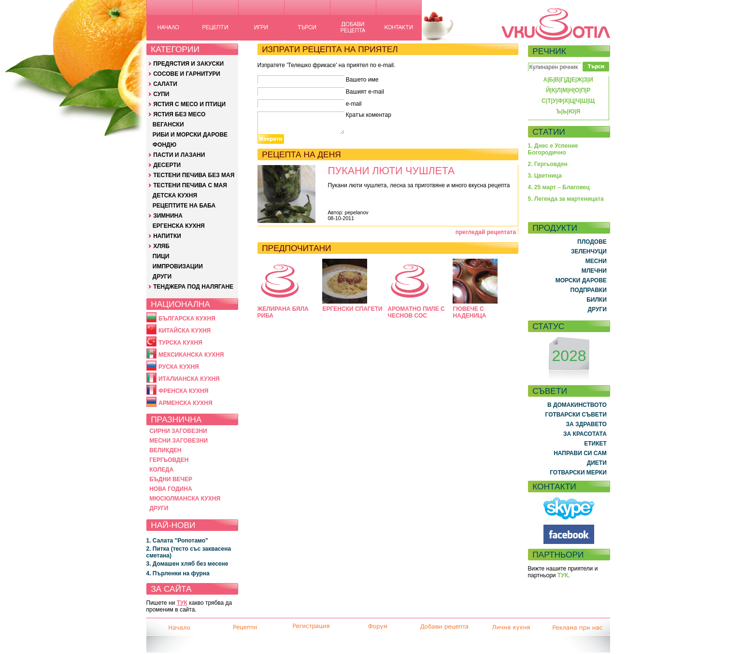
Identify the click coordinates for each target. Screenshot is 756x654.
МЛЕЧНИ (594, 270)
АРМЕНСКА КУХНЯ (185, 403)
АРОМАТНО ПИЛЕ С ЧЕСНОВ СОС (415, 312)
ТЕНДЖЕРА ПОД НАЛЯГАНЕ (193, 286)
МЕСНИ (596, 261)
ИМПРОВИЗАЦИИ (178, 266)
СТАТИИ (548, 132)
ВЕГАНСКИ (168, 124)
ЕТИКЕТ (595, 443)
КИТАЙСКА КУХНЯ (184, 330)
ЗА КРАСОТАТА (585, 434)
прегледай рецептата (486, 232)
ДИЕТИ (597, 462)
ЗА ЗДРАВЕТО (586, 424)
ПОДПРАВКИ (589, 290)
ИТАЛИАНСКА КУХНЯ (189, 379)
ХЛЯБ (161, 246)
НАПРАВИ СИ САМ (580, 453)
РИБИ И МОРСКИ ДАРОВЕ (190, 134)
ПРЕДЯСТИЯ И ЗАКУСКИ (188, 63)
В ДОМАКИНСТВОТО (577, 405)
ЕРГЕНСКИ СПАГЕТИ (352, 309)
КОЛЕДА (161, 469)
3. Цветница (545, 175)
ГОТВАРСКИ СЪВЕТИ (576, 414)
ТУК (182, 602)
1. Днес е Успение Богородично (553, 149)
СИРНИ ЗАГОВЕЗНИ (178, 431)
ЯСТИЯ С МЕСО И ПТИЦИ (189, 104)
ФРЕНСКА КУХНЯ (183, 391)
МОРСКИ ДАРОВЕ (581, 280)
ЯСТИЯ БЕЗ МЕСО (179, 114)
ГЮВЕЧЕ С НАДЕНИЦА (469, 312)
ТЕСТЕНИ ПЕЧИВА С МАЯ (190, 185)
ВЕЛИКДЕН (165, 450)
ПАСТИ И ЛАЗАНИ (179, 155)
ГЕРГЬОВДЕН (168, 460)
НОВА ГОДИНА (170, 489)
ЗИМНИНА (168, 215)
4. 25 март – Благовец (559, 187)
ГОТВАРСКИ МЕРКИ (578, 472)
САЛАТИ (165, 84)
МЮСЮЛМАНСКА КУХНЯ (184, 498)
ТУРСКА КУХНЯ (180, 342)
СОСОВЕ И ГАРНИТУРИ (186, 73)
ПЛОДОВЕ (592, 241)
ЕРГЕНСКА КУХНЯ (179, 226)
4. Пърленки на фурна (178, 573)
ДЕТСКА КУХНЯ (175, 195)
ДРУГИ (162, 276)
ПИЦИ (161, 256)
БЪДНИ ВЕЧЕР (170, 479)
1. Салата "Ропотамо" (177, 540)
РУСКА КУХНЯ (178, 366)
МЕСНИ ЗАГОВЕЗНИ (178, 440)
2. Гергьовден (548, 164)
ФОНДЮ (164, 144)
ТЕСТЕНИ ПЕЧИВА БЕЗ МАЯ (193, 175)
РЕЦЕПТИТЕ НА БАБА (184, 205)
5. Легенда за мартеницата (566, 198)
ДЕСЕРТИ (167, 165)
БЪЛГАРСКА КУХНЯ (186, 318)
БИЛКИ (596, 299)
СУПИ (161, 94)
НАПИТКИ (167, 236)
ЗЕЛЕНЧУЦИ (589, 251)
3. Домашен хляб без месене (187, 563)
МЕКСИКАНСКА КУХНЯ (191, 354)
